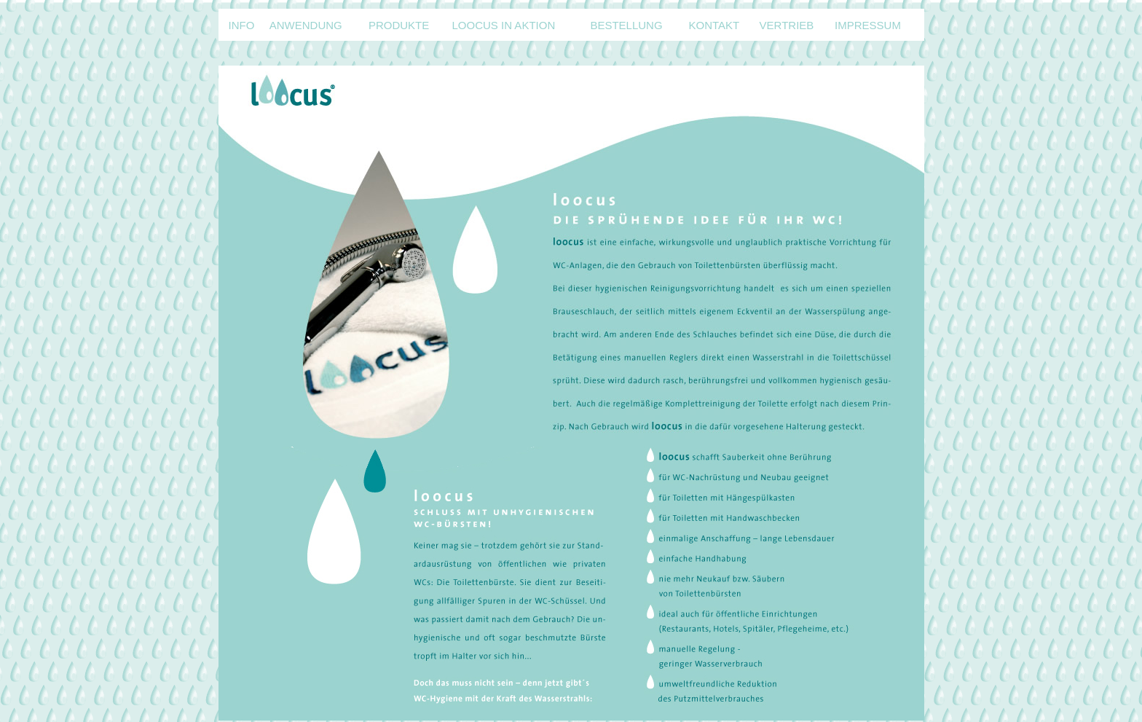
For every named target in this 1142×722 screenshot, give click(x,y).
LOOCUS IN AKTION (504, 25)
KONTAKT (713, 25)
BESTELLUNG (626, 25)
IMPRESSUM (868, 25)
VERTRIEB (787, 25)
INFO (242, 25)
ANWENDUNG (305, 25)
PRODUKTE (399, 25)
